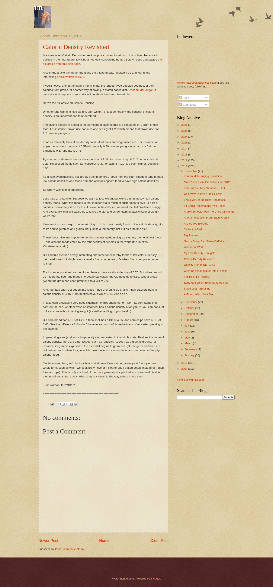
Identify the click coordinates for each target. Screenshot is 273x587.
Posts (184, 97)
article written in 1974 (70, 76)
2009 (184, 368)
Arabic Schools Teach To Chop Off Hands (209, 211)
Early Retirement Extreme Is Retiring (206, 282)
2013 (184, 154)
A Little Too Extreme (196, 223)
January (189, 355)
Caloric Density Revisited (76, 46)
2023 (184, 142)
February (190, 349)
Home (104, 540)
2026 (184, 124)
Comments (187, 104)
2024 (184, 136)
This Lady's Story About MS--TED (204, 188)
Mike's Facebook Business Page (197, 82)
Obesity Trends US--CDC (199, 264)
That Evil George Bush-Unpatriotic (204, 199)
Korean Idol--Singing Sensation (203, 176)
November (191, 302)
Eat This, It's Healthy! (197, 276)
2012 (184, 160)
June (187, 331)
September (191, 313)
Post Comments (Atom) (69, 549)
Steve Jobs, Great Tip (197, 288)
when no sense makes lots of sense (205, 270)
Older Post (159, 540)
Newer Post (48, 540)
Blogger (155, 578)
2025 (184, 130)
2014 (184, 148)
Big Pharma (191, 235)
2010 (184, 362)
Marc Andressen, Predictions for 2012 (207, 182)
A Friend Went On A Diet (198, 294)
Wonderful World (194, 247)
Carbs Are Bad (193, 229)
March (188, 343)
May (187, 337)
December (191, 171)
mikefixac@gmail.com (190, 379)
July (187, 325)
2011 (184, 166)
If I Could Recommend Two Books (204, 205)
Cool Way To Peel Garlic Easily (203, 193)
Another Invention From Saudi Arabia (206, 217)
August (189, 319)
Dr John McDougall (141, 90)
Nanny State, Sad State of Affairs (204, 241)
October (189, 308)
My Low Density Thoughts (199, 253)
